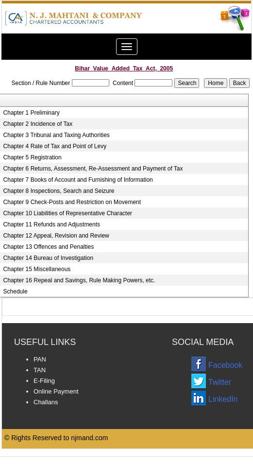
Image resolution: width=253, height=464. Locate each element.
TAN (40, 370)
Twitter (219, 382)
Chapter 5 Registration (32, 157)
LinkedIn (223, 399)
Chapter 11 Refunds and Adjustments (51, 224)
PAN (40, 359)
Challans (46, 402)
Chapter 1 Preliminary (31, 112)
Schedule (15, 291)
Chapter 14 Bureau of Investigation (48, 258)
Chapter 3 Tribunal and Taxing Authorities (56, 135)
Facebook (225, 365)
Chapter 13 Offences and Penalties (48, 246)
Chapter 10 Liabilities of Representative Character (67, 213)
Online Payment (56, 391)
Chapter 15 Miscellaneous (37, 269)
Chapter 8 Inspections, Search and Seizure (59, 191)
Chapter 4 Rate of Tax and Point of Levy (55, 146)
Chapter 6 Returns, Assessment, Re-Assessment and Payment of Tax (93, 168)
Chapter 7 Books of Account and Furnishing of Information (78, 179)
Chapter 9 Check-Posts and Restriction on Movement (72, 202)
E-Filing (44, 380)
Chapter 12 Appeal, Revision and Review (56, 235)
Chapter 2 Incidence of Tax (38, 123)
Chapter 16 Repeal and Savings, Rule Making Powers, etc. (79, 280)
